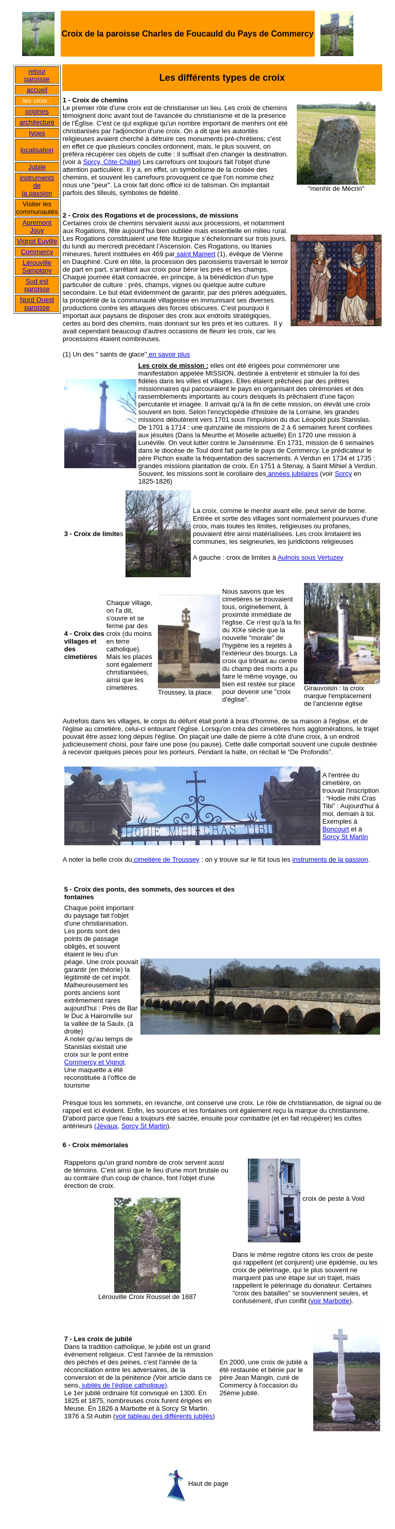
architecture (37, 122)
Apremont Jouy (37, 226)
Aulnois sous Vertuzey (311, 557)
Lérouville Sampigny (37, 266)
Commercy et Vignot (94, 1062)
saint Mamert (195, 254)
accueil (37, 90)
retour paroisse (36, 75)
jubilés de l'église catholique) (123, 1385)
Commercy (37, 252)
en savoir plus (168, 354)
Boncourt (335, 829)
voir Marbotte (330, 1301)
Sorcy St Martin (345, 837)
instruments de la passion (37, 185)
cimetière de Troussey (166, 859)
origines (37, 111)
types (37, 133)
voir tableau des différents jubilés (163, 1416)
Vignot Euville (37, 241)
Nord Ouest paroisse (37, 303)
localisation (37, 150)
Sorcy (343, 473)
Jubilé (37, 167)
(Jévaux (106, 1126)
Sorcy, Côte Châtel (110, 162)
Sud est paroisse (36, 285)
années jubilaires (292, 473)
